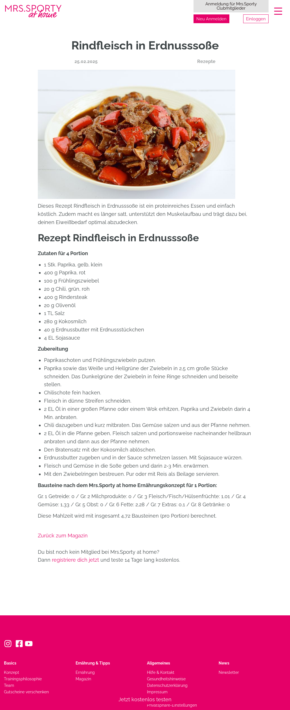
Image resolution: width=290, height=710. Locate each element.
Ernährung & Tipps (93, 663)
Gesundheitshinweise (166, 678)
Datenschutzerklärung (167, 685)
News (224, 663)
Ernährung (85, 672)
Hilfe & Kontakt (160, 672)
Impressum (157, 691)
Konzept (11, 672)
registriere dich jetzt (75, 560)
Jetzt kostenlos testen (145, 699)
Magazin (83, 678)
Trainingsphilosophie (23, 678)
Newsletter (229, 672)
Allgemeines (158, 663)
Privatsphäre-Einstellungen (172, 705)
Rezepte (206, 61)
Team (9, 685)
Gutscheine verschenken (26, 691)
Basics (10, 663)
